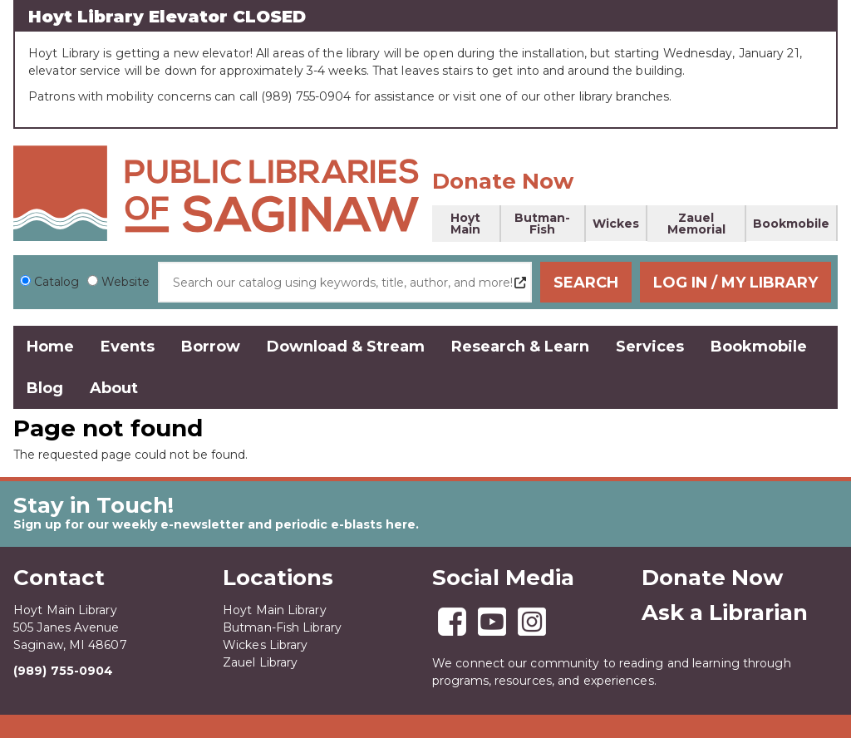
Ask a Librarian (725, 612)
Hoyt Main (465, 223)
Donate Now (502, 181)
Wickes (616, 223)
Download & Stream (346, 346)
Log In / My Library (735, 282)
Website (125, 281)
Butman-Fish (542, 223)
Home (50, 346)
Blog (45, 388)
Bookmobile (791, 223)
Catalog (56, 281)
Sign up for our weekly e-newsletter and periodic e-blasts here (214, 524)
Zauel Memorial (696, 223)
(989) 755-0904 (63, 670)
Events (128, 346)
